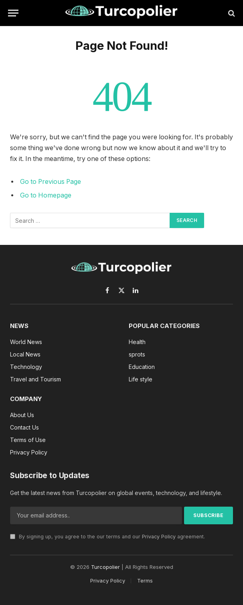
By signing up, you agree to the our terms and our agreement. (107, 537)
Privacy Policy (159, 537)
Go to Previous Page (50, 181)
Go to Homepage (45, 195)
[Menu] (13, 13)
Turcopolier (105, 567)
